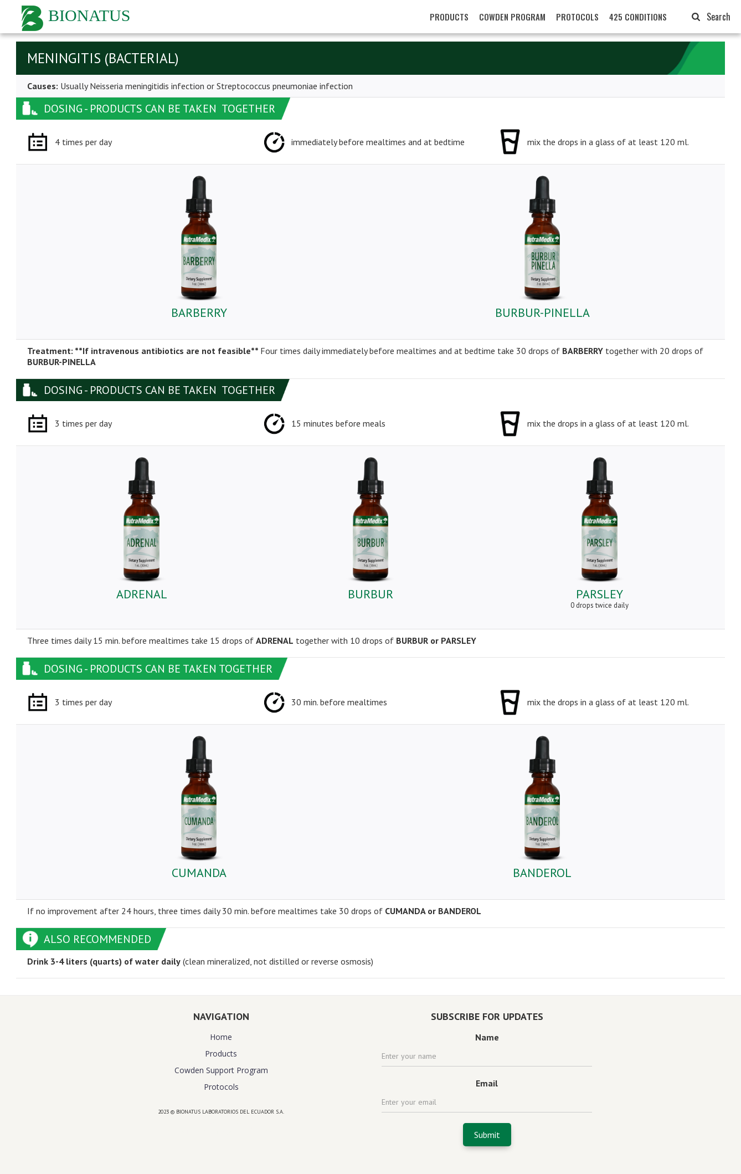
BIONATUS (89, 15)
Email (487, 1083)
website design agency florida (221, 1131)
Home (221, 1037)
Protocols (221, 1086)
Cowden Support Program (221, 1070)
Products (221, 1053)
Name (487, 1037)
